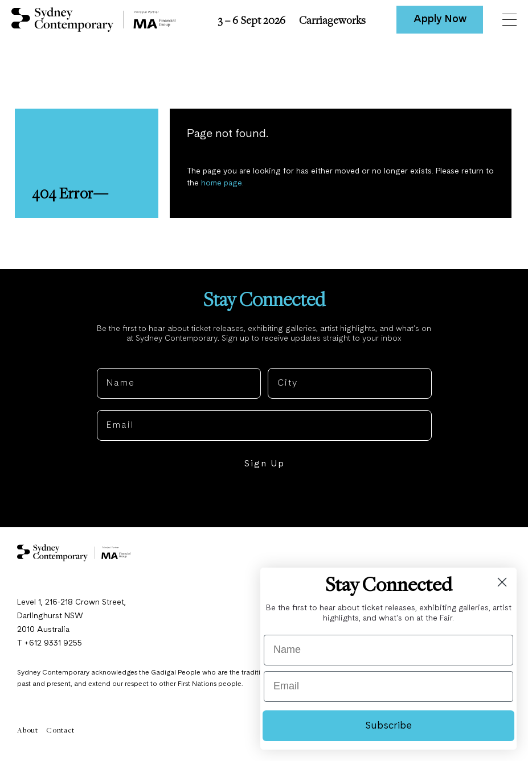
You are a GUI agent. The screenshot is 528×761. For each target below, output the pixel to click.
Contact (60, 730)
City (278, 358)
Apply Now (440, 19)
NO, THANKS (264, 499)
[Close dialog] (502, 582)
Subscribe (388, 726)
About (27, 730)
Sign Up (264, 464)
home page (221, 183)
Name (111, 358)
